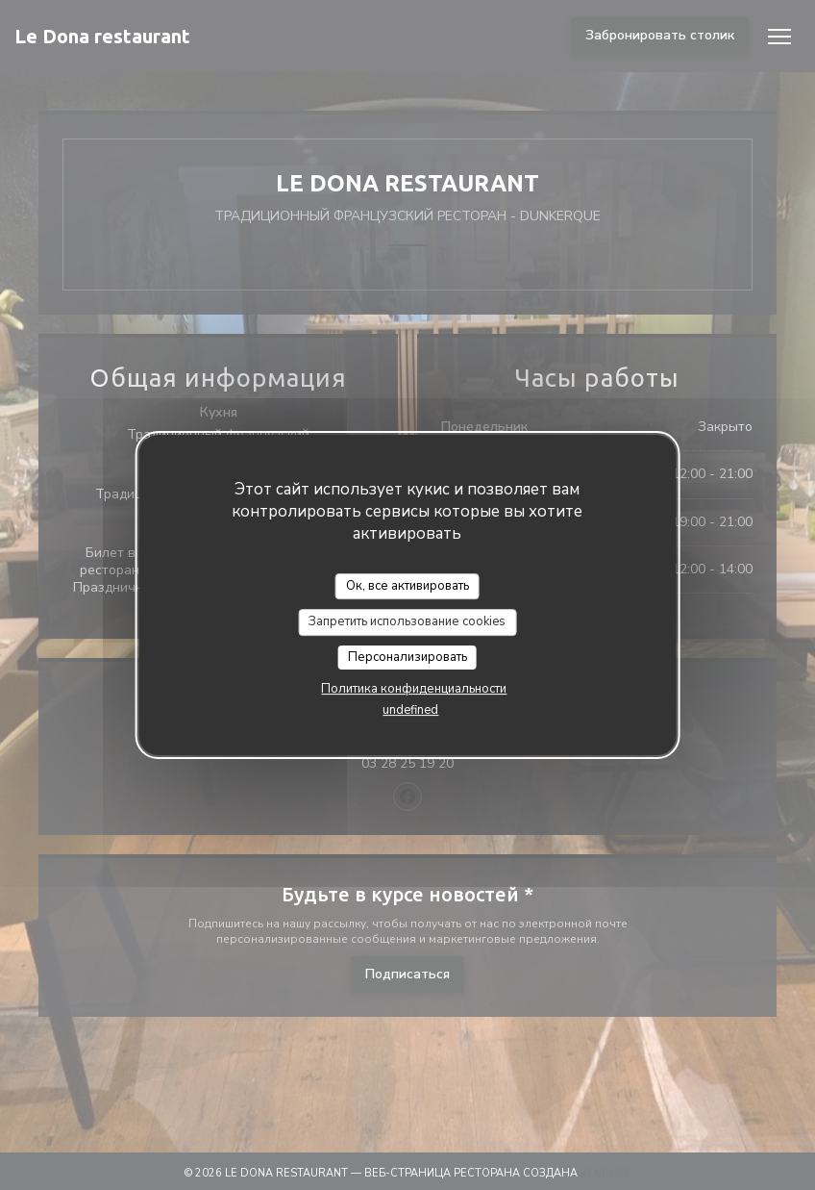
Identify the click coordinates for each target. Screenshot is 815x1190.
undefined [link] (410, 710)
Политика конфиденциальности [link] (413, 688)
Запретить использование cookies (407, 621)
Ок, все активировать (407, 586)
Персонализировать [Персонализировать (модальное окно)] (407, 657)
